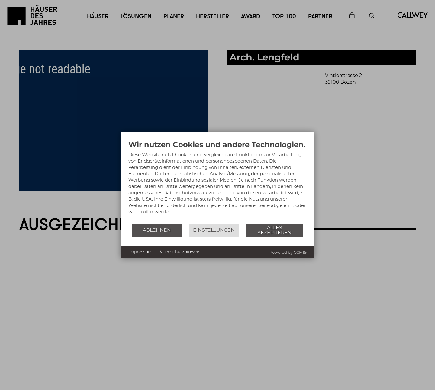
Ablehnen (157, 230)
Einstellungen (214, 230)
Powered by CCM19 (288, 252)
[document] (217, 182)
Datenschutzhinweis (178, 251)
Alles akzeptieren (274, 230)
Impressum (140, 251)
